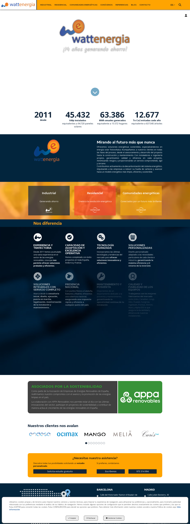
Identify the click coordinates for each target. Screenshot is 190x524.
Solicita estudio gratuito (60, 471)
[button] (18, 5)
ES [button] (172, 5)
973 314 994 (142, 471)
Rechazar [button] (91, 518)
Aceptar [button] (72, 518)
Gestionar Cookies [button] (114, 518)
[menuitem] (46, 4)
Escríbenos (110, 471)
